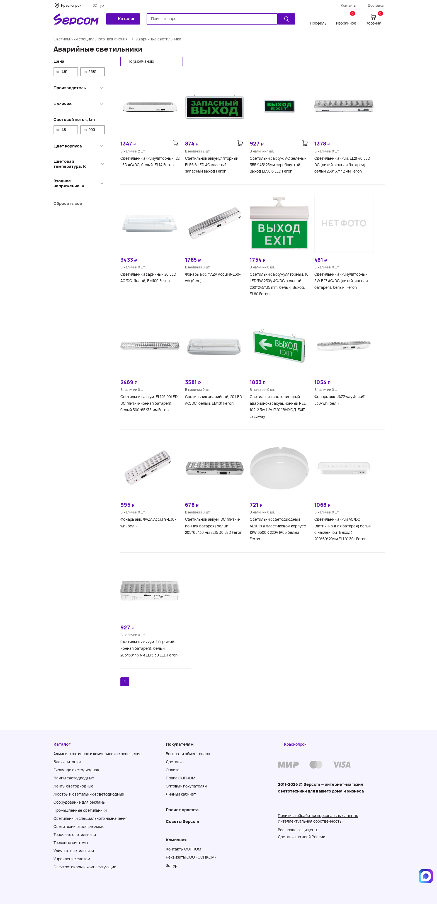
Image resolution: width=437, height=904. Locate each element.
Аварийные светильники (158, 39)
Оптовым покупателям (186, 786)
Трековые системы (71, 842)
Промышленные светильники (80, 810)
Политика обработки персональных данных (318, 815)
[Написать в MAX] (425, 876)
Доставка (375, 5)
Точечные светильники (75, 834)
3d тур (171, 865)
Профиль (318, 23)
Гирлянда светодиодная (76, 769)
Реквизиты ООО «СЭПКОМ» (191, 857)
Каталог (122, 18)
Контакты (348, 5)
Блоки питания (67, 761)
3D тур (98, 5)
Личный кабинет (181, 794)
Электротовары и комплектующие (85, 866)
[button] (151, 61)
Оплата (172, 769)
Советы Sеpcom (182, 821)
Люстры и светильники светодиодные (89, 794)
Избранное (346, 19)
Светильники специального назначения (91, 39)
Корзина (374, 19)
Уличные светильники (74, 850)
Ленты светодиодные (73, 786)
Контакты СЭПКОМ (183, 849)
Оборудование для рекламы (79, 802)
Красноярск (71, 5)
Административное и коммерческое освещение (98, 753)
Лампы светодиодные (74, 778)
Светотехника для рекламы (79, 826)
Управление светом (72, 858)
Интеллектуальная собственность (309, 821)
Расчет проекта (182, 809)
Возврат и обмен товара (188, 753)
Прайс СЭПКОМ (180, 778)
